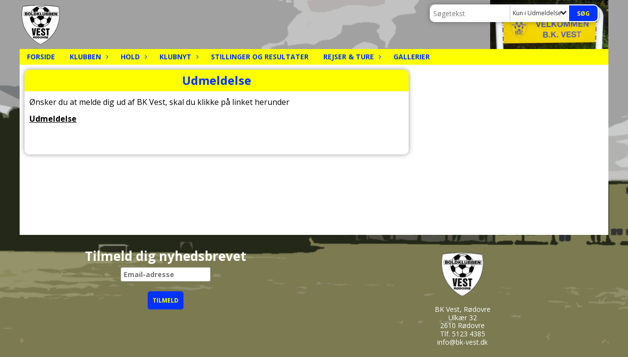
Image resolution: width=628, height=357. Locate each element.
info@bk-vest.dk (462, 342)
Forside (41, 56)
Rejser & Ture (351, 56)
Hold (133, 56)
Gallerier (411, 56)
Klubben (88, 56)
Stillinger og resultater (260, 56)
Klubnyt (177, 56)
